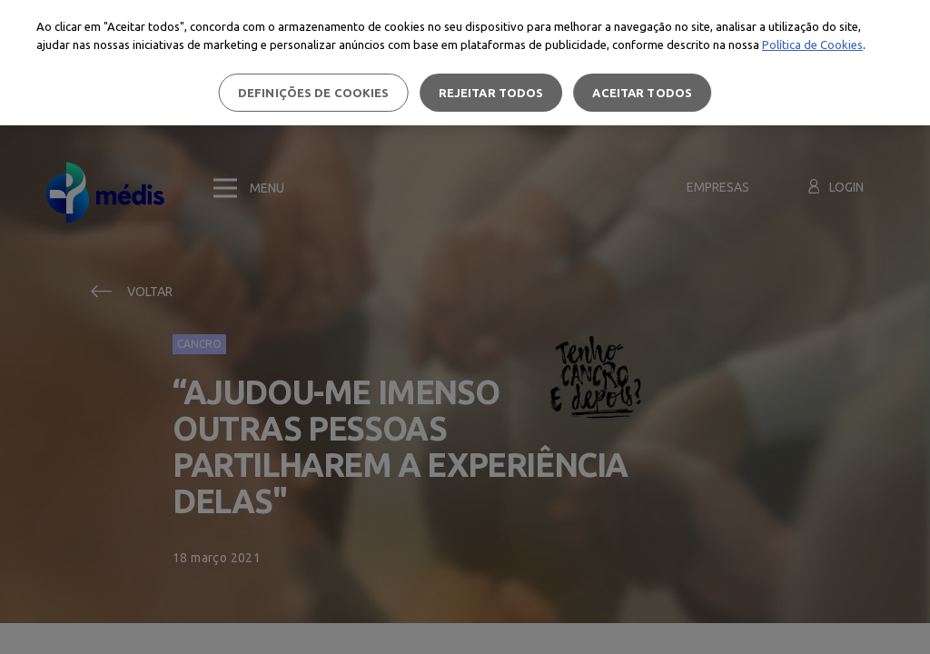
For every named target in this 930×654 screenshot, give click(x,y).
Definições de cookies (314, 92)
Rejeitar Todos (491, 92)
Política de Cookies (812, 44)
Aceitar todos (642, 92)
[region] (465, 62)
